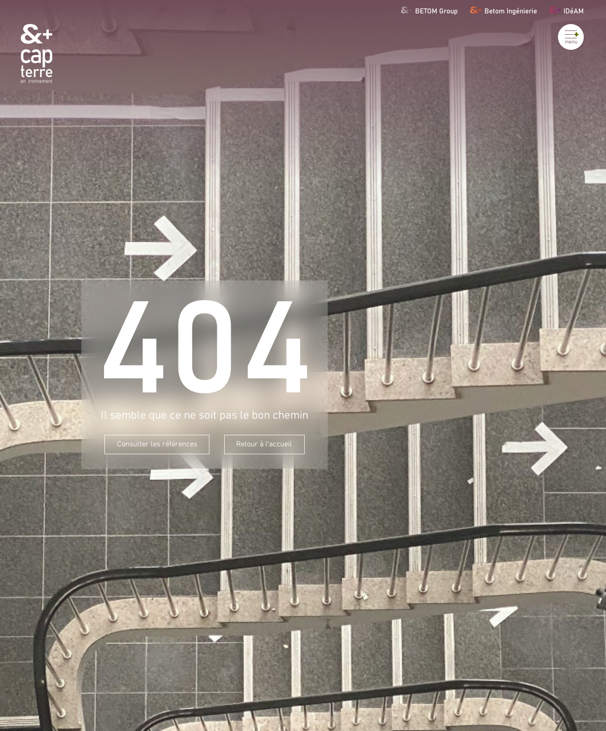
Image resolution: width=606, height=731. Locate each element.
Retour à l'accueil (264, 444)
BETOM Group (429, 9)
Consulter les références (157, 444)
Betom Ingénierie (503, 9)
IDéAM (567, 9)
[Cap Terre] (36, 53)
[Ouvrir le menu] (571, 37)
